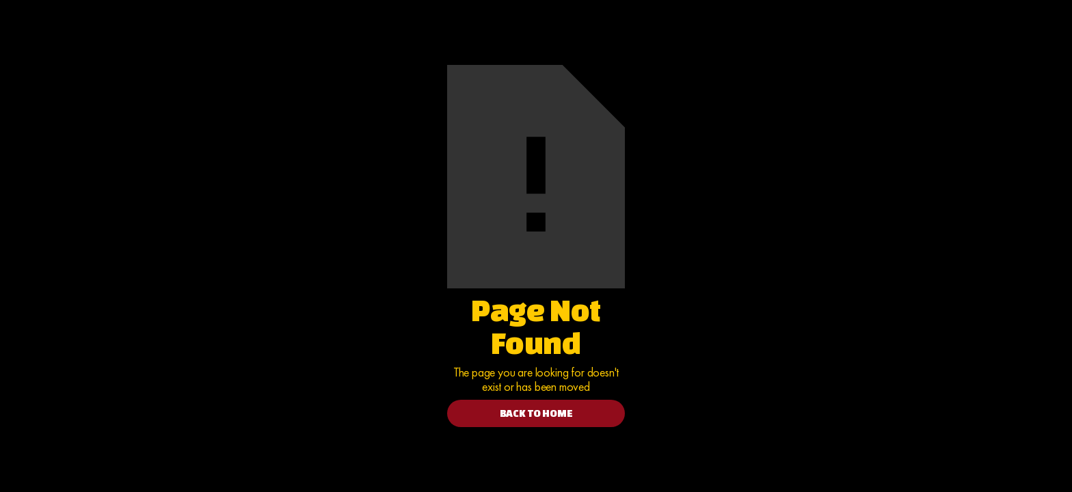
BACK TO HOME (536, 413)
